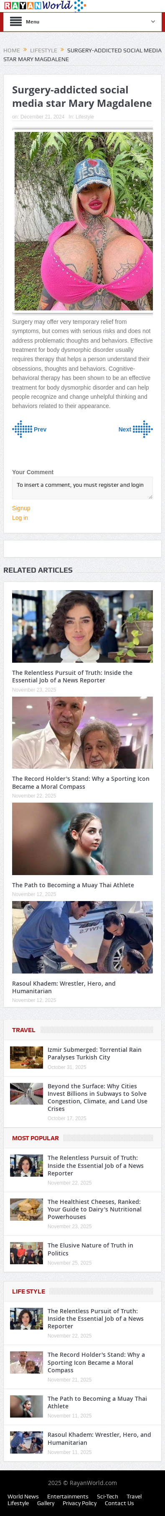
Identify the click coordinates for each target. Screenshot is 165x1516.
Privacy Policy (79, 1503)
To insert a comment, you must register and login (82, 488)
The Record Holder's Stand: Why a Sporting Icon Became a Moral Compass (81, 782)
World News (23, 1496)
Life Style (28, 1291)
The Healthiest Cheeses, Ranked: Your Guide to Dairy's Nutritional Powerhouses (95, 1209)
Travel (24, 1030)
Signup (21, 508)
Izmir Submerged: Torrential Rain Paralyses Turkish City (95, 1053)
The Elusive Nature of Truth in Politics (90, 1249)
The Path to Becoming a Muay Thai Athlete (73, 885)
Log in (20, 517)
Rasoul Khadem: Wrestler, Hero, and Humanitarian (64, 987)
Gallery (45, 1503)
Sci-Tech (107, 1496)
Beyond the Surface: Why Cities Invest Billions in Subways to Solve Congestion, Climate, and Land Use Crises (97, 1097)
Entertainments (68, 1496)
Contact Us (119, 1503)
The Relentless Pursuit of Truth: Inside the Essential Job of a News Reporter (72, 676)
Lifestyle (85, 117)
